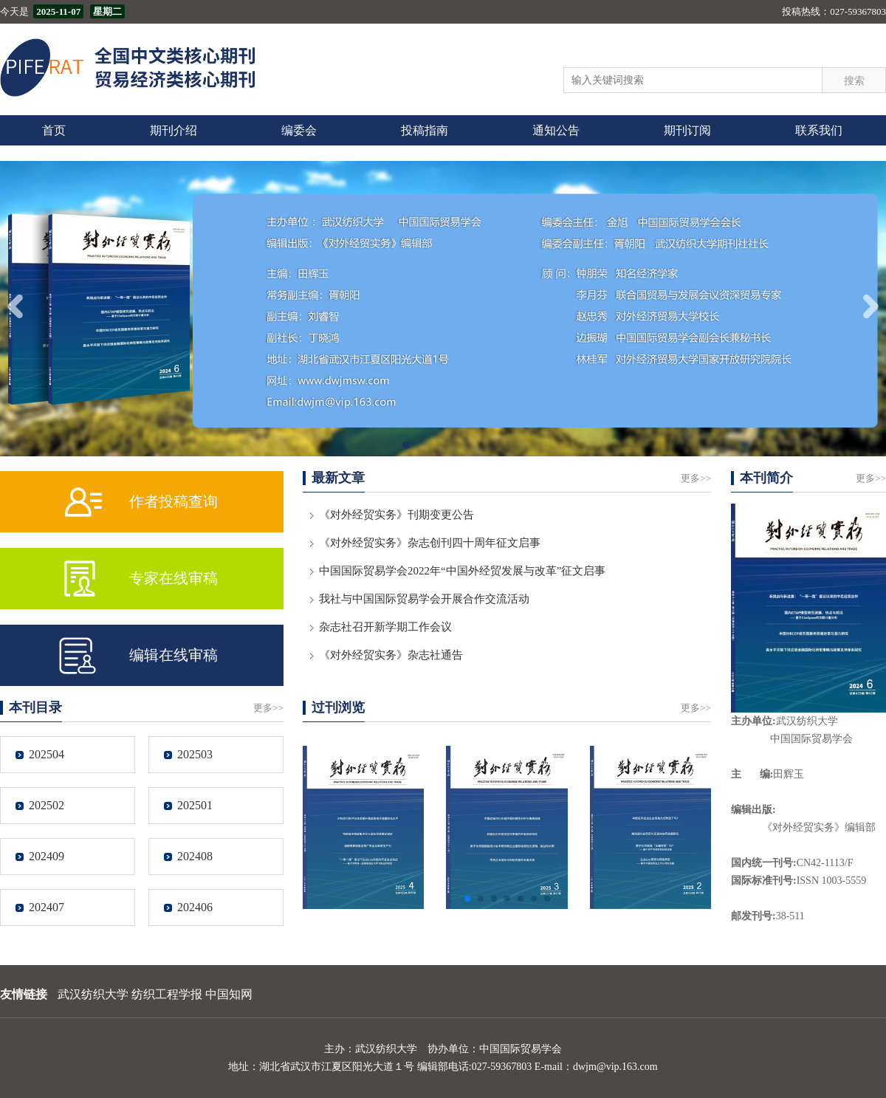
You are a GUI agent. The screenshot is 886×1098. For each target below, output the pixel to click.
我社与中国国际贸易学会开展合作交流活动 (424, 599)
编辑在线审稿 (173, 655)
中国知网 (229, 994)
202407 (46, 907)
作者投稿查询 (173, 501)
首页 (54, 130)
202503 (195, 754)
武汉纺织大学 (93, 994)
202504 (46, 754)
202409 (46, 856)
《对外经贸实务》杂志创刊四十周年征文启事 (429, 543)
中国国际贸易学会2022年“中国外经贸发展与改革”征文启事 (462, 571)
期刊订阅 (687, 130)
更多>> (696, 478)
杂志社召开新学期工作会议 (385, 627)
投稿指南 (424, 130)
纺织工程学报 (166, 994)
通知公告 (556, 130)
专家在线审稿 (173, 578)
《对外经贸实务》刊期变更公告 (396, 515)
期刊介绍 (173, 130)
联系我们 (818, 130)
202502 (46, 805)
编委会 (299, 130)
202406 (195, 907)
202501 (195, 805)
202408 (195, 856)
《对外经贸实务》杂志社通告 (391, 655)
